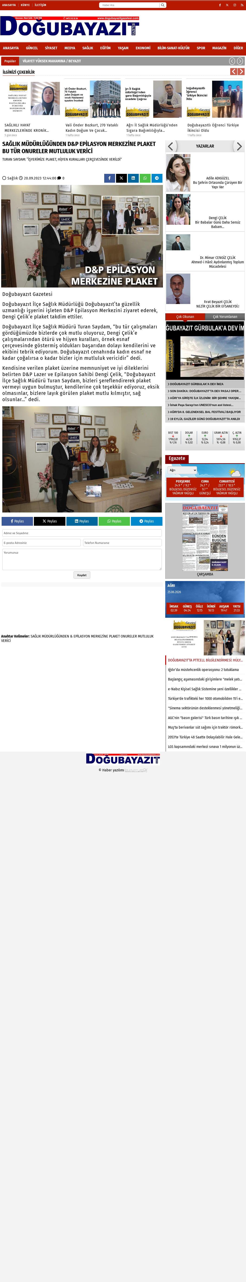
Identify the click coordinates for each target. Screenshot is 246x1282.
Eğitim (105, 48)
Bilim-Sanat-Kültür (174, 48)
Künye (25, 5)
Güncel (32, 48)
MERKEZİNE (99, 636)
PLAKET (114, 636)
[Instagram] (235, 5)
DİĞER (238, 48)
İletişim (40, 5)
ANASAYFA (11, 48)
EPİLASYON (82, 636)
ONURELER (129, 636)
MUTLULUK (145, 636)
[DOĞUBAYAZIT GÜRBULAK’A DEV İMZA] (205, 350)
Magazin (219, 48)
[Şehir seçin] (182, 470)
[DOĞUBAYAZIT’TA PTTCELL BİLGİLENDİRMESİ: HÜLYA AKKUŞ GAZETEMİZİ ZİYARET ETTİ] (205, 637)
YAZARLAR (205, 146)
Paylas (17, 521)
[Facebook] (220, 5)
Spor (201, 48)
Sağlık (87, 48)
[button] (232, 61)
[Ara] (162, 5)
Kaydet (82, 575)
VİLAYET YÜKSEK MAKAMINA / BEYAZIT (52, 61)
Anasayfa (9, 5)
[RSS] (242, 5)
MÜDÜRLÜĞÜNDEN (55, 636)
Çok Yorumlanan (225, 316)
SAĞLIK (36, 636)
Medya (70, 48)
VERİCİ (6, 640)
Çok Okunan (185, 316)
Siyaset (51, 48)
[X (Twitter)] (227, 5)
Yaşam (123, 48)
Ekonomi (143, 48)
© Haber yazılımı (123, 770)
